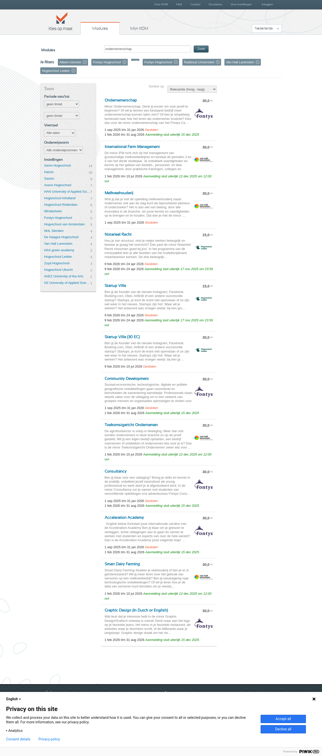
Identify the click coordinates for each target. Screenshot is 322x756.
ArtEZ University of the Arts (63, 276)
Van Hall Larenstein (58, 243)
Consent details (18, 739)
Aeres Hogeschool (57, 165)
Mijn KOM (139, 28)
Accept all (283, 719)
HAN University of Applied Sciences (67, 191)
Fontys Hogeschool (58, 218)
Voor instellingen (241, 4)
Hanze (48, 172)
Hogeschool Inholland (59, 198)
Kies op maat (60, 21)
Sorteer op (156, 86)
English (14, 699)
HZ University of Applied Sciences (67, 283)
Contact (195, 4)
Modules (100, 28)
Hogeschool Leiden (58, 257)
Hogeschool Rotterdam (60, 205)
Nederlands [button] (264, 28)
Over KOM (161, 4)
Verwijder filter (85, 62)
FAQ (179, 4)
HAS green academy (59, 250)
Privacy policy (49, 739)
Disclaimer (215, 4)
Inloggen (267, 4)
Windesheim (53, 211)
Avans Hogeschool (57, 185)
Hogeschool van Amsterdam (64, 224)
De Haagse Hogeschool (61, 237)
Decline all (283, 729)
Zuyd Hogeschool (56, 263)
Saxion (49, 178)
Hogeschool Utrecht (58, 270)
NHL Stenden (53, 231)
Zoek (201, 49)
